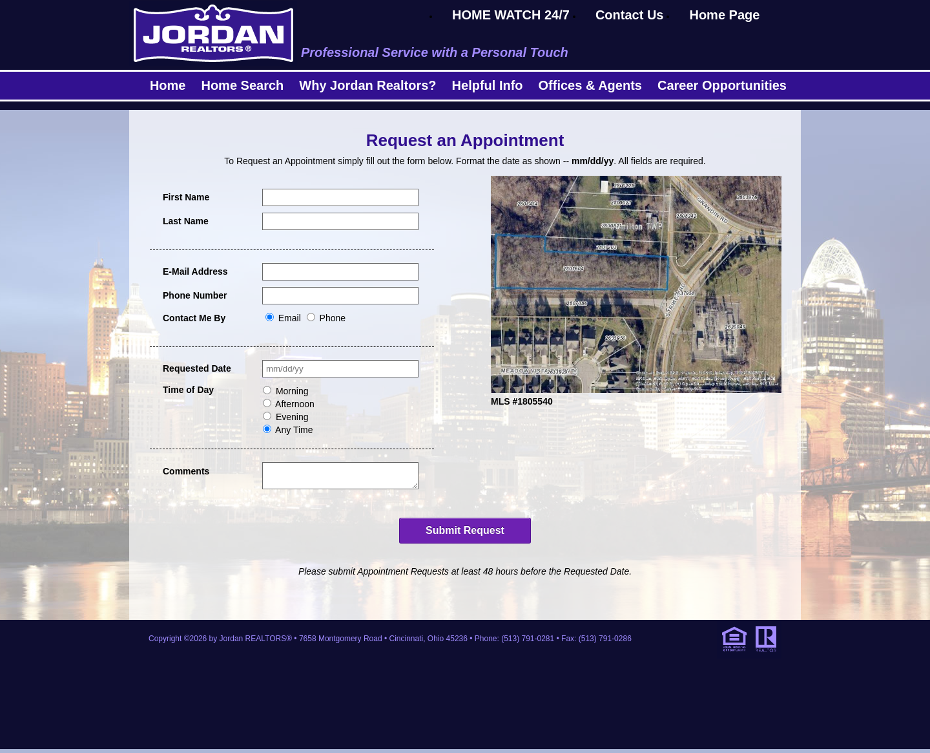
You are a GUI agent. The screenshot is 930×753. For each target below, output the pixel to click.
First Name (186, 197)
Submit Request (465, 534)
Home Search (242, 85)
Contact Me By (194, 318)
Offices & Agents (590, 85)
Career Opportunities (722, 85)
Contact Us (629, 15)
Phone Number (195, 295)
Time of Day (188, 390)
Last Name (186, 221)
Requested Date (197, 368)
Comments (186, 471)
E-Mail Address (195, 271)
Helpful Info (487, 85)
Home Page (724, 15)
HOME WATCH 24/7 (511, 15)
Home (168, 85)
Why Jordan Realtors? (367, 85)
